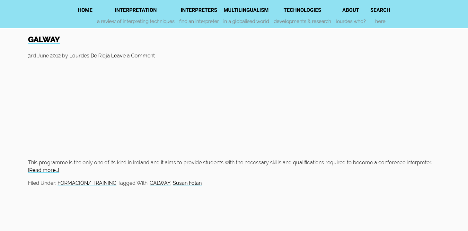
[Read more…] (43, 170)
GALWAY (44, 39)
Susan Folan (187, 183)
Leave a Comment (133, 56)
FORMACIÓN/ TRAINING (86, 183)
